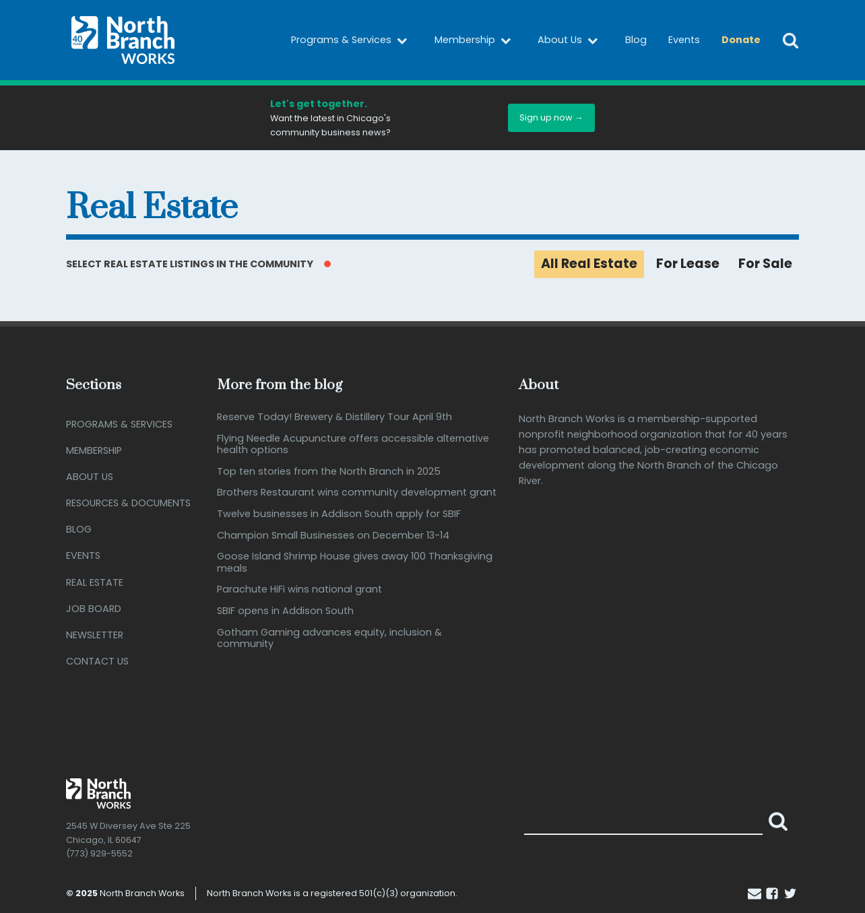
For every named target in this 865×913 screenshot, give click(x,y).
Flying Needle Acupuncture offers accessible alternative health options (353, 444)
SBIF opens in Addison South (285, 611)
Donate (741, 39)
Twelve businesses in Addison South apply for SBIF (339, 514)
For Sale (765, 264)
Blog (636, 39)
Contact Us (97, 661)
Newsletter (94, 635)
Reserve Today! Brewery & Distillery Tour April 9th (334, 417)
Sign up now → (551, 117)
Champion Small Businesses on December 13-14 (333, 535)
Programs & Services (352, 40)
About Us (571, 40)
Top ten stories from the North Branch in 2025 (329, 471)
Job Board (93, 608)
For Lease (687, 264)
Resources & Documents (128, 503)
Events (684, 39)
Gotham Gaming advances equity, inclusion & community (329, 638)
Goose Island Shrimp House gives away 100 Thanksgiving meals (354, 562)
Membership (476, 40)
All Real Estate (589, 264)
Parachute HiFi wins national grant (299, 589)
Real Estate (94, 582)
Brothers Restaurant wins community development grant (356, 492)
